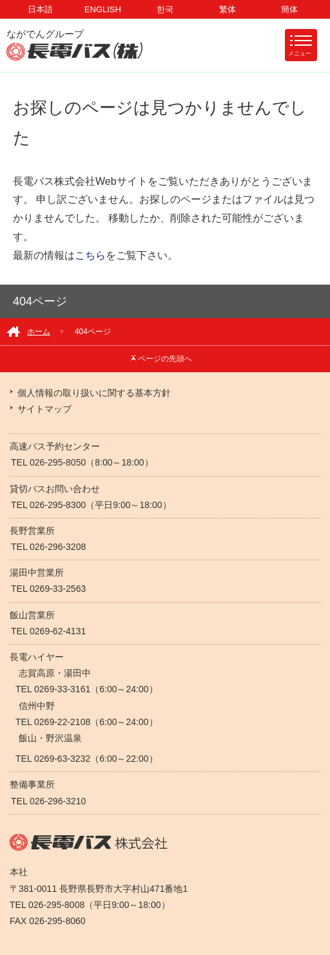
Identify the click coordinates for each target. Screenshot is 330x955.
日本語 (40, 9)
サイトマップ (44, 409)
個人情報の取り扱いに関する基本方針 (94, 393)
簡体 (289, 9)
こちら (90, 255)
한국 (165, 9)
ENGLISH (102, 9)
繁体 (227, 9)
